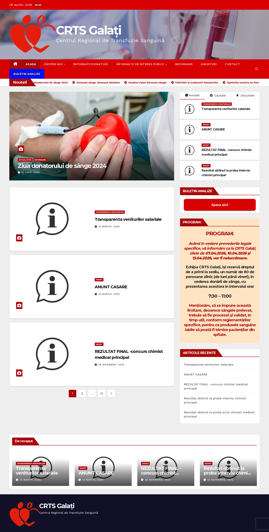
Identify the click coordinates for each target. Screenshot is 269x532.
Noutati (192, 95)
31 (101, 393)
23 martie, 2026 (109, 294)
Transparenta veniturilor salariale (226, 109)
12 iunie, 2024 (30, 172)
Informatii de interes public (140, 64)
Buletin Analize (26, 74)
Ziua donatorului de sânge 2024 (62, 165)
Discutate (245, 95)
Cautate (218, 95)
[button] (256, 69)
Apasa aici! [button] (219, 205)
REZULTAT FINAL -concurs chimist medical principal (161, 473)
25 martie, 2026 (109, 226)
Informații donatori (90, 64)
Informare (184, 64)
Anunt (206, 125)
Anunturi (209, 64)
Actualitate (25, 160)
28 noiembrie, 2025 (111, 364)
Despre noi (53, 64)
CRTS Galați (88, 30)
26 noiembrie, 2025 (220, 479)
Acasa (31, 64)
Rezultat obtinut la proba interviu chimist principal (228, 473)
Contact (232, 64)
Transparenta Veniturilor (217, 104)
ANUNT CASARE (213, 129)
